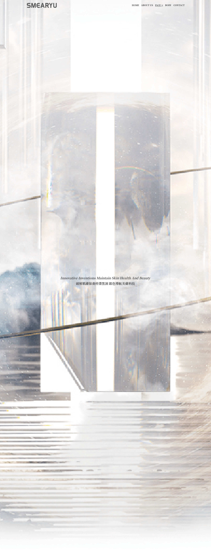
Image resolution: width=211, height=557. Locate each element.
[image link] (42, 5)
